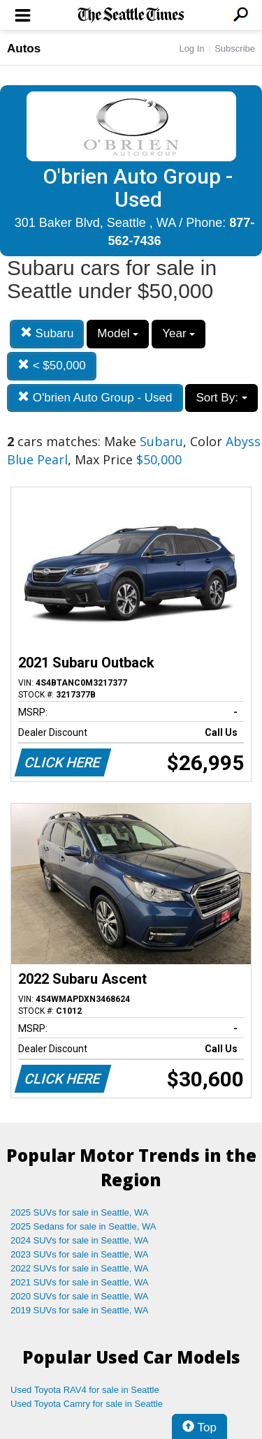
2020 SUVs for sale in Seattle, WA (79, 1296)
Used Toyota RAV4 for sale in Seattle (84, 1390)
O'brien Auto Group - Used (95, 397)
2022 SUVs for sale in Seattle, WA (79, 1268)
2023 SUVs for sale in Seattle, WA (79, 1254)
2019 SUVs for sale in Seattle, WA (79, 1310)
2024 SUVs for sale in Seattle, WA (79, 1240)
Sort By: (221, 397)
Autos (24, 48)
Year (178, 333)
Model (117, 333)
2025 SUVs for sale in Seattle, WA (79, 1212)
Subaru (47, 333)
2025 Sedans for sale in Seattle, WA (83, 1226)
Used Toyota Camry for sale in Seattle (86, 1404)
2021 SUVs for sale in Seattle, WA (79, 1282)
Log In (191, 48)
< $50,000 (51, 365)
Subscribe (234, 48)
